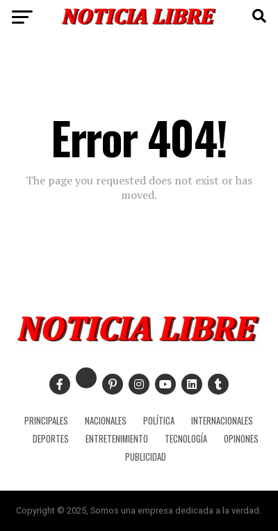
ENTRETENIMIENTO (116, 438)
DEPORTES (51, 438)
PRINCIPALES (46, 420)
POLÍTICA (158, 420)
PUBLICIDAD (145, 456)
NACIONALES (105, 420)
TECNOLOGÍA (186, 438)
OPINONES (241, 438)
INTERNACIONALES (222, 420)
